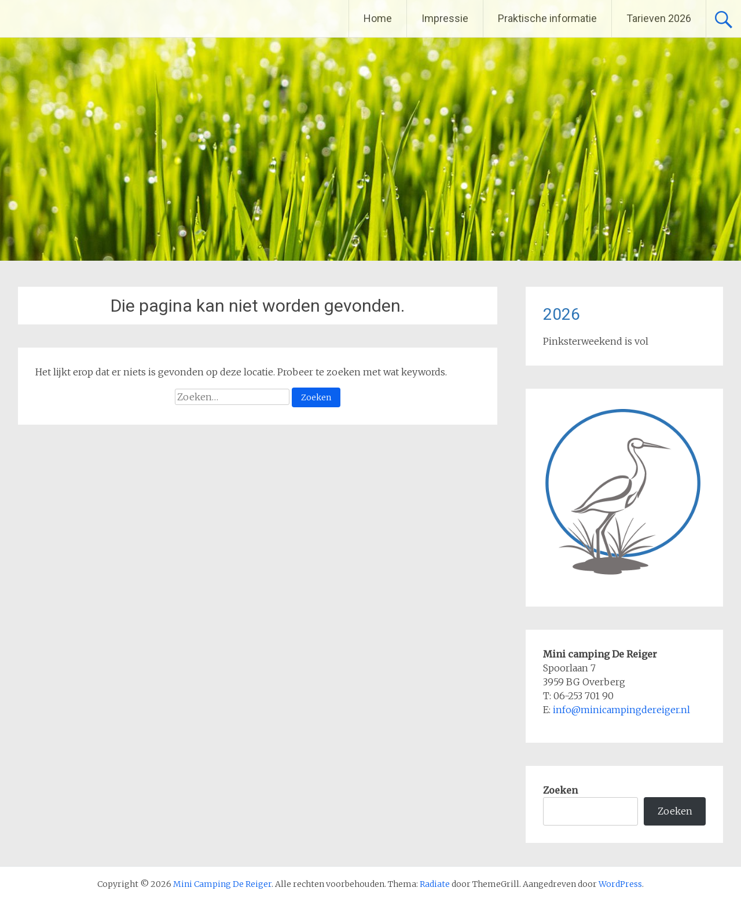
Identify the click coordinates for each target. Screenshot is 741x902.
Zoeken (560, 790)
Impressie (444, 18)
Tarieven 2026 (658, 18)
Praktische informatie (547, 18)
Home (378, 18)
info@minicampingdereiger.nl (621, 709)
